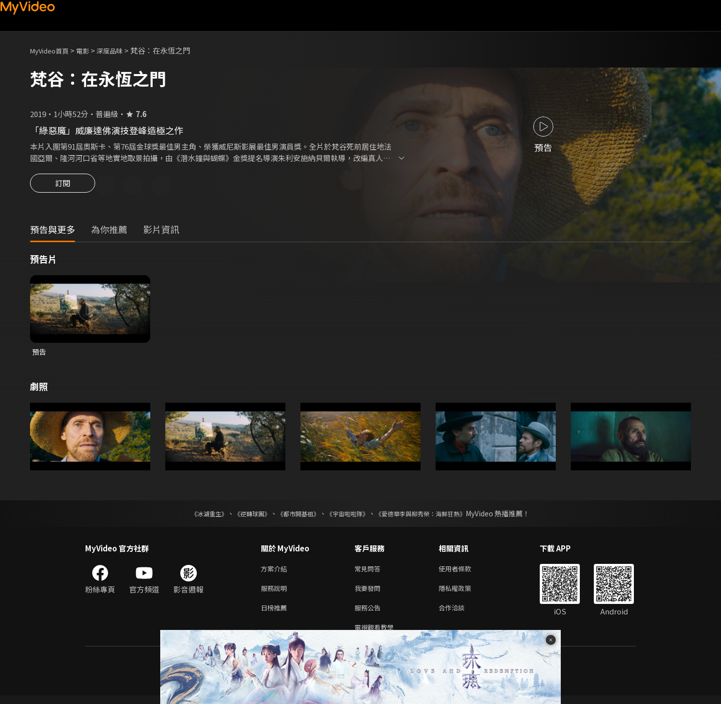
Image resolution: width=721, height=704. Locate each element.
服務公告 (369, 613)
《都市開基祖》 (293, 516)
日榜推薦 (276, 613)
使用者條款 (463, 571)
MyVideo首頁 (53, 50)
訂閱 (63, 186)
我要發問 (369, 592)
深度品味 (121, 50)
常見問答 (369, 571)
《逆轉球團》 (241, 516)
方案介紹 (276, 571)
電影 (90, 50)
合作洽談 (460, 613)
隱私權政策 (463, 592)
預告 (39, 353)
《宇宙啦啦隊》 (349, 516)
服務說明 (276, 592)
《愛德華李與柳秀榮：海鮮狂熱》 (433, 516)
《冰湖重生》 (192, 516)
